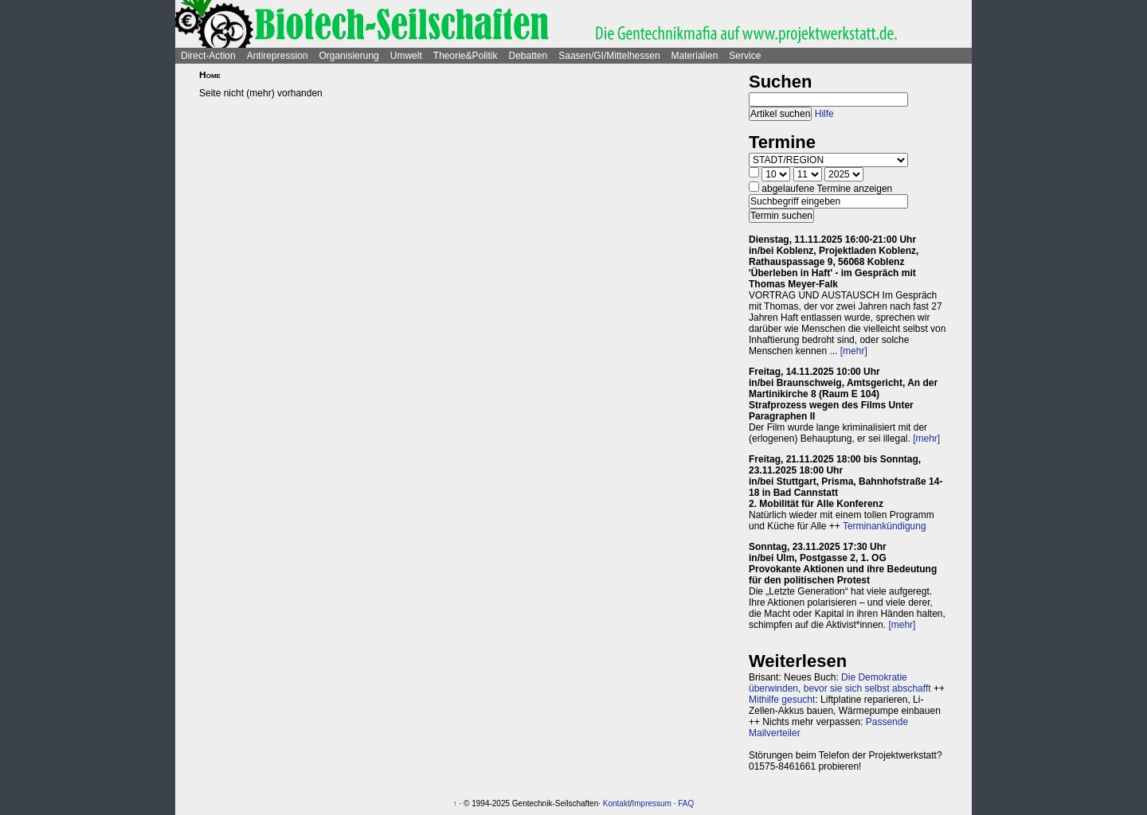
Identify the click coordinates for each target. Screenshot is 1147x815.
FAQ (686, 803)
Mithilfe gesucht (782, 699)
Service (745, 55)
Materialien (694, 55)
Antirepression (277, 55)
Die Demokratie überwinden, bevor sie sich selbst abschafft (840, 683)
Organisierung (348, 55)
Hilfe (824, 113)
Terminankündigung (884, 526)
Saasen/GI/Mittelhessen (609, 55)
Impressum (651, 803)
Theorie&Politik (465, 55)
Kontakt (616, 803)
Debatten (528, 55)
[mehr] (853, 351)
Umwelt (406, 55)
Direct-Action (208, 55)
